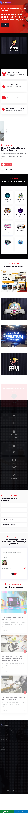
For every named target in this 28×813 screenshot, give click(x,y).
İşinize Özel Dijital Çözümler (14, 97)
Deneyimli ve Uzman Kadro (14, 72)
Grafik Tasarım (7, 214)
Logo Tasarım (20, 199)
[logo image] (5, 2)
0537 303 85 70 (8, 169)
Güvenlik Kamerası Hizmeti (20, 246)
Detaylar (5, 25)
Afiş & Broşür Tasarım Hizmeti (7, 230)
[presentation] (12, 574)
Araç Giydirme (20, 230)
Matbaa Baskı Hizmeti (7, 246)
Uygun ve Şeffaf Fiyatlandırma (15, 108)
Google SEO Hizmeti (20, 214)
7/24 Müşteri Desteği (12, 84)
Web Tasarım (8, 199)
